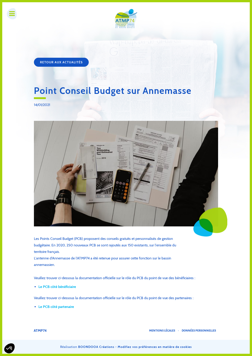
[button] (9, 348)
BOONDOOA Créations (96, 347)
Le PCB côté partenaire (56, 307)
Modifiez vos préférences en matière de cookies (155, 347)
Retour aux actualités (61, 62)
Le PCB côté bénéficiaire (57, 287)
